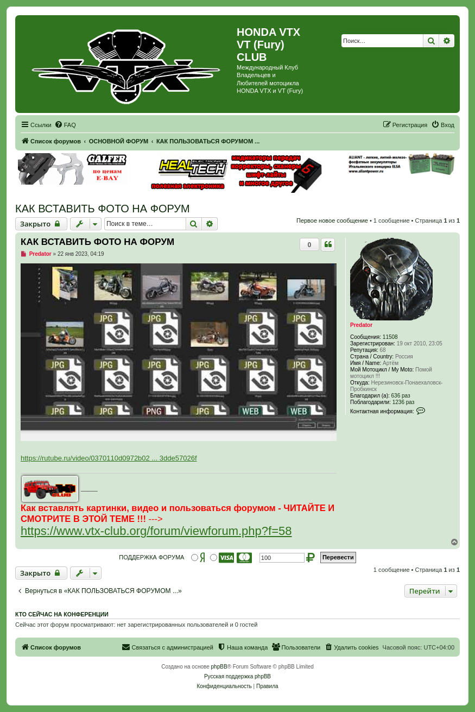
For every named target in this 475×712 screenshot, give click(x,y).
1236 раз (403, 402)
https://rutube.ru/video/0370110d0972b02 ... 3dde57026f (109, 458)
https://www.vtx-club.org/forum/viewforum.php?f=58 (156, 531)
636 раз (400, 396)
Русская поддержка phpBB (237, 676)
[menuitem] (65, 124)
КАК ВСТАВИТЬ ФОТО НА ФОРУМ (102, 209)
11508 (390, 337)
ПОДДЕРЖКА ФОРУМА (151, 557)
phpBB (219, 667)
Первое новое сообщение (332, 220)
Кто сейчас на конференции (62, 614)
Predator (361, 325)
